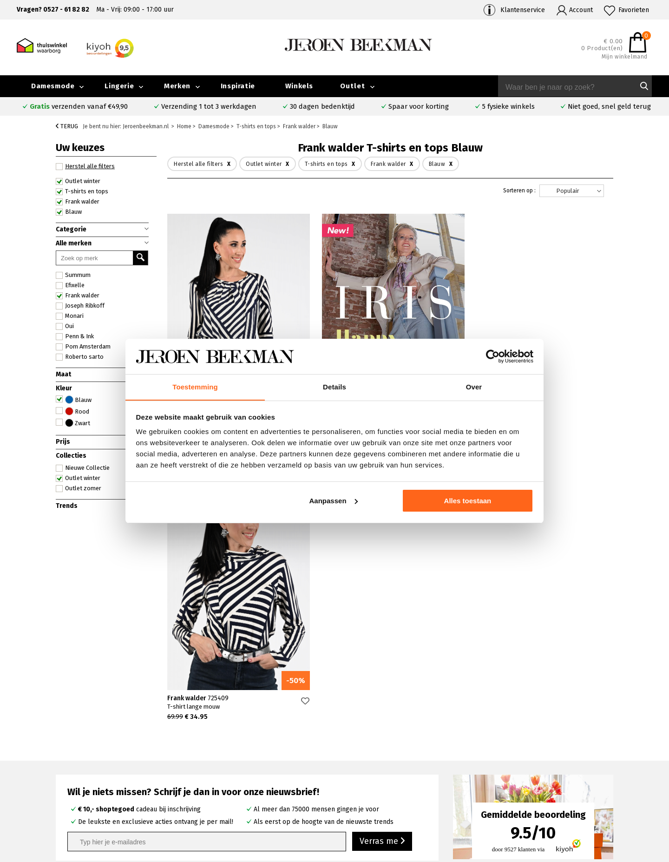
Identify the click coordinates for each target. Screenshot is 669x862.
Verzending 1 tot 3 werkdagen (208, 106)
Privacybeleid (524, 805)
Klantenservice (522, 10)
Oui (65, 326)
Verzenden (89, 774)
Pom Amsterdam (83, 346)
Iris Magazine (605, 773)
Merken (177, 86)
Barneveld (243, 784)
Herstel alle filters (85, 166)
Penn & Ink (75, 336)
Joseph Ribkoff (80, 305)
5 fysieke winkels (508, 106)
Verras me (382, 597)
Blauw (69, 212)
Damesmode (52, 86)
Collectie (599, 752)
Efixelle (70, 285)
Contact (84, 763)
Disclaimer (601, 795)
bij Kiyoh (189, 849)
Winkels (299, 86)
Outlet (352, 86)
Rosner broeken (380, 752)
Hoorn (237, 773)
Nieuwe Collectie (83, 468)
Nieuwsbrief (522, 784)
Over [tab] (474, 387)
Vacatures (600, 784)
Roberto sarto (80, 357)
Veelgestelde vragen (104, 753)
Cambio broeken (381, 773)
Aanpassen (333, 501)
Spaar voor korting (418, 106)
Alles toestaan (468, 501)
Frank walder (77, 201)
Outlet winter (78, 181)
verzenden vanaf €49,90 (79, 106)
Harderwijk (244, 795)
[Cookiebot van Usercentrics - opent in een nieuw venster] (492, 356)
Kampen (240, 763)
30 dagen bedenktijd (322, 106)
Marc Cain (370, 784)
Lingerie (119, 86)
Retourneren (92, 785)
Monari (70, 316)
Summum (73, 275)
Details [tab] (334, 387)
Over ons (517, 752)
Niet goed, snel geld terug (609, 106)
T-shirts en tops (82, 191)
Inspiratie (238, 86)
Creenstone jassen (383, 763)
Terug (67, 126)
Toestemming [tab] (195, 387)
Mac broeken (375, 795)
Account (581, 10)
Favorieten (633, 10)
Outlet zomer (78, 488)
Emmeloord (245, 752)
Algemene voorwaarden (539, 795)
